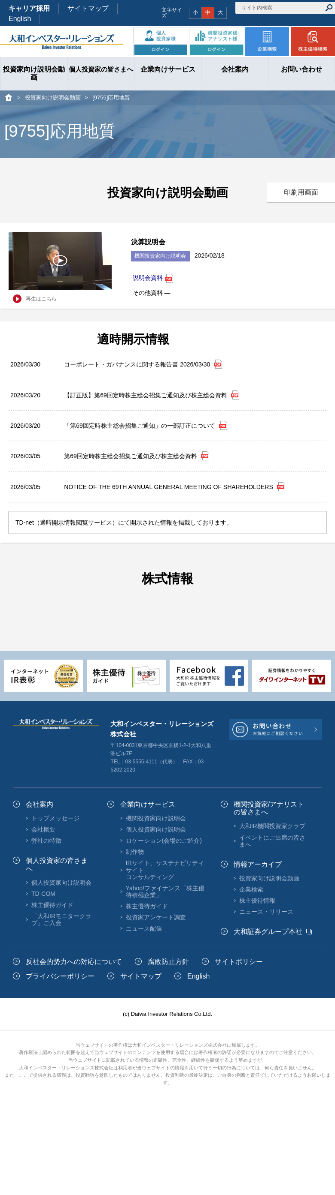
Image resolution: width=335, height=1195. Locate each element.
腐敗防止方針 (168, 961)
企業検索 (251, 889)
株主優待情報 (257, 900)
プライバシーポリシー (60, 976)
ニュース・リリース (266, 911)
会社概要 (43, 829)
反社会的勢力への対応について (74, 961)
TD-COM (43, 893)
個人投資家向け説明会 (61, 882)
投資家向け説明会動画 (53, 97)
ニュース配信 (144, 928)
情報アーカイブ (258, 864)
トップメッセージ (55, 818)
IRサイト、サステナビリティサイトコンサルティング (165, 869)
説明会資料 (153, 278)
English (20, 18)
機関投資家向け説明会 (156, 818)
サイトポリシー (239, 961)
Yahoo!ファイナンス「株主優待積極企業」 (165, 891)
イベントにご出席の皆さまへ (272, 841)
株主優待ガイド (52, 904)
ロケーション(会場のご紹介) (164, 840)
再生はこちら (41, 299)
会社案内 (39, 804)
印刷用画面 (301, 192)
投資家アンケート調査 (156, 917)
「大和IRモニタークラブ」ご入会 (61, 919)
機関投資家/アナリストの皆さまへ (269, 808)
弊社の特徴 (46, 840)
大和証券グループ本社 (268, 931)
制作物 (135, 851)
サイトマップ (88, 8)
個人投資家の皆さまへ (57, 864)
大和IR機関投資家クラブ (272, 826)
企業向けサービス (147, 804)
